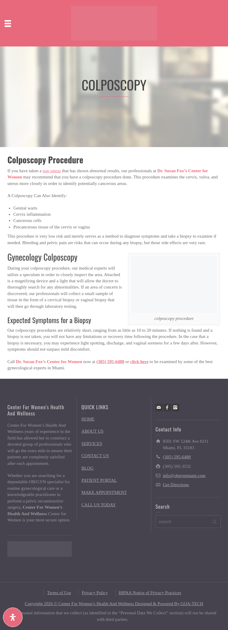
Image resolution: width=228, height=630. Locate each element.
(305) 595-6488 (110, 361)
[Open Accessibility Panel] (13, 617)
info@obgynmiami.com (184, 475)
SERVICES (91, 443)
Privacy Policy (95, 592)
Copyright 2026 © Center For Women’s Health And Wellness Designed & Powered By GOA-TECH (114, 603)
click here (139, 361)
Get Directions (176, 484)
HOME (87, 419)
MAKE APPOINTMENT (104, 492)
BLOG (87, 468)
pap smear (52, 170)
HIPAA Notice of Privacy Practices (149, 592)
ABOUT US (92, 431)
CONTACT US (95, 455)
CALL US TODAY (98, 504)
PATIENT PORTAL (99, 480)
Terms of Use (59, 592)
